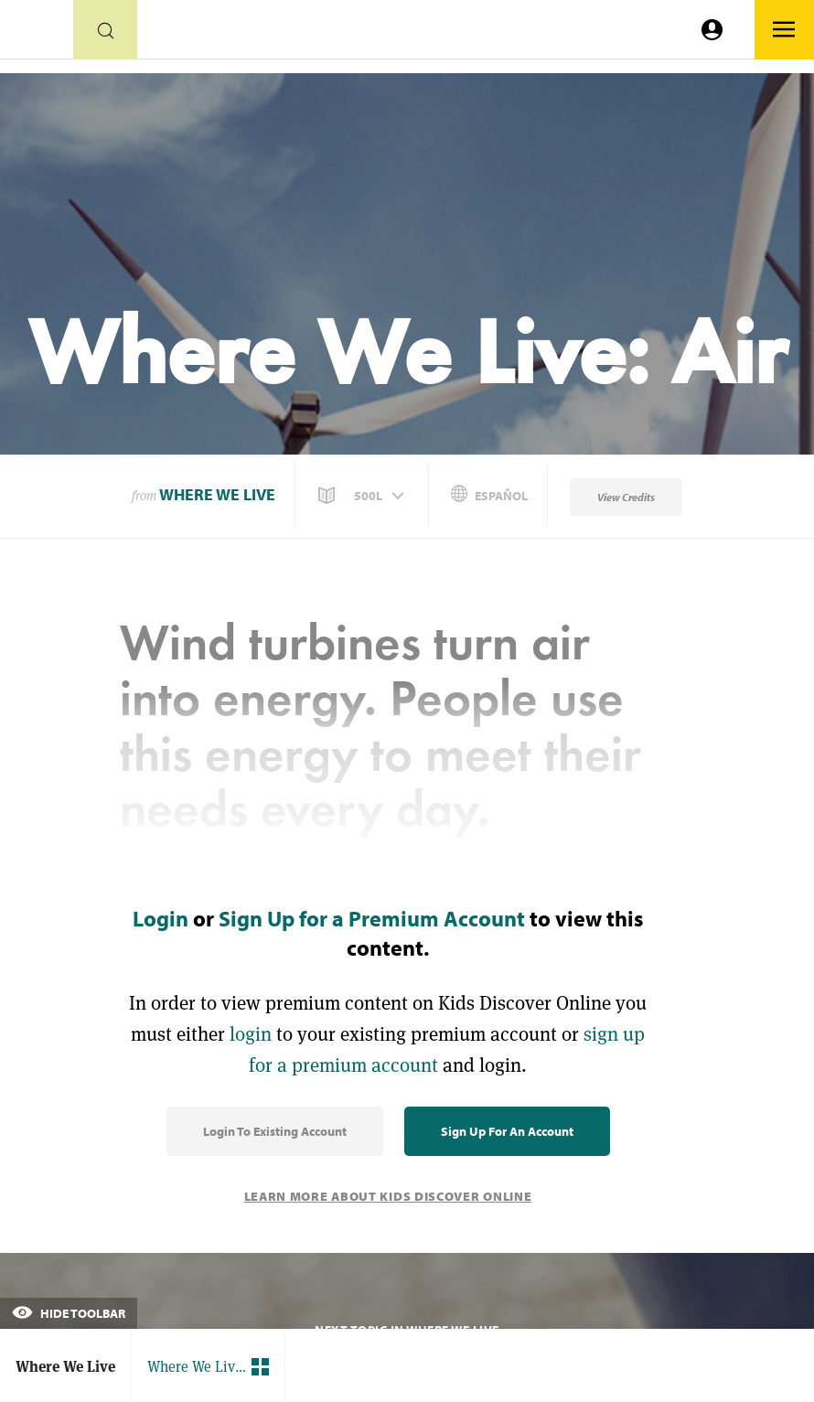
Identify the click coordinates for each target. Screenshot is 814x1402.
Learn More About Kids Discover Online (388, 1196)
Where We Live (217, 494)
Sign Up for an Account (507, 1131)
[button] (363, 495)
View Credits (626, 497)
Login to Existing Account (275, 1131)
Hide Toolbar (68, 1313)
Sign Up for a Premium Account (372, 918)
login (251, 1034)
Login (160, 918)
